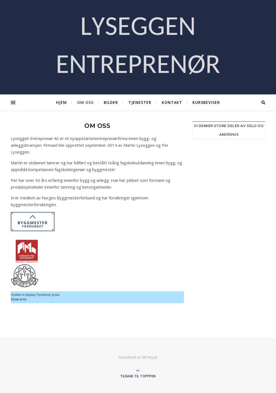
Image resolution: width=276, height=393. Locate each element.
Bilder (111, 102)
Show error (19, 299)
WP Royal (149, 357)
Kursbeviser (206, 102)
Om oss (85, 102)
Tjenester (139, 102)
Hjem (61, 102)
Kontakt (172, 102)
